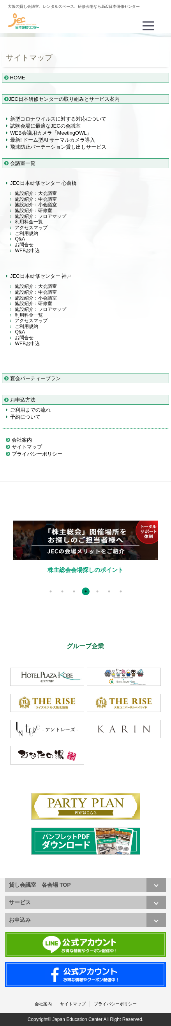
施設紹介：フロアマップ (40, 216)
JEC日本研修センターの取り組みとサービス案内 (62, 99)
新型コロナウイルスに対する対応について (58, 119)
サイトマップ (24, 447)
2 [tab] (62, 591)
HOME (14, 78)
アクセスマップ (31, 227)
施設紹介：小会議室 (36, 204)
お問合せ (24, 244)
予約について (25, 417)
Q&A (20, 239)
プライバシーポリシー (34, 454)
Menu (149, 22)
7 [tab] (121, 591)
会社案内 (19, 440)
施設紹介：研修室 (33, 210)
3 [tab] (74, 591)
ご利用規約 (26, 233)
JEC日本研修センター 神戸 (41, 276)
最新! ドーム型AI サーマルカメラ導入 (52, 140)
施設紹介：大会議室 (36, 193)
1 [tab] (51, 591)
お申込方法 (19, 400)
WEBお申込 (27, 250)
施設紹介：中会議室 (36, 199)
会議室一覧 (19, 163)
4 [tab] (86, 591)
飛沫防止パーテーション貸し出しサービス (58, 147)
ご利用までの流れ (30, 410)
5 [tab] (97, 591)
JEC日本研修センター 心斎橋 (43, 183)
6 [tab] (109, 591)
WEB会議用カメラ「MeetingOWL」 (51, 133)
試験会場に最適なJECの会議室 (45, 126)
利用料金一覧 (29, 221)
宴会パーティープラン (32, 378)
